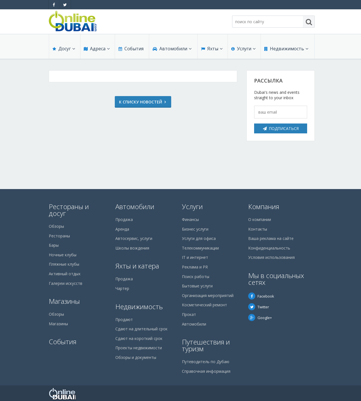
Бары (54, 245)
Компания (263, 206)
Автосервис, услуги (133, 238)
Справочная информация (206, 371)
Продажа (124, 219)
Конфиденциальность (269, 248)
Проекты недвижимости (138, 347)
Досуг (63, 48)
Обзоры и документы (135, 357)
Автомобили (172, 48)
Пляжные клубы (64, 264)
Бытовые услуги (197, 286)
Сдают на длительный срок (141, 328)
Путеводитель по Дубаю (205, 361)
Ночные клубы (62, 254)
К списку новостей (140, 102)
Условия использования (271, 257)
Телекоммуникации (200, 248)
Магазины (64, 301)
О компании (259, 219)
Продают (124, 319)
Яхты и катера (137, 265)
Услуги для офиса (199, 238)
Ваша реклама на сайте (271, 238)
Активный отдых (64, 273)
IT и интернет (195, 257)
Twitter (258, 306)
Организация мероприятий (208, 295)
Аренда (122, 229)
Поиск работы (195, 276)
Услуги (243, 48)
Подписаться (281, 128)
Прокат (189, 314)
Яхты (212, 48)
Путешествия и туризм (206, 345)
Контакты (257, 229)
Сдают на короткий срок (138, 338)
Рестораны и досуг (69, 210)
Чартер (122, 288)
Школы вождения (132, 248)
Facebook (261, 296)
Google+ (260, 317)
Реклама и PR (195, 267)
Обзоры (56, 226)
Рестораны (59, 236)
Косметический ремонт (204, 304)
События (131, 48)
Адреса (97, 48)
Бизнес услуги (195, 229)
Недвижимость (286, 48)
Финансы (190, 219)
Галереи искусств (65, 283)
